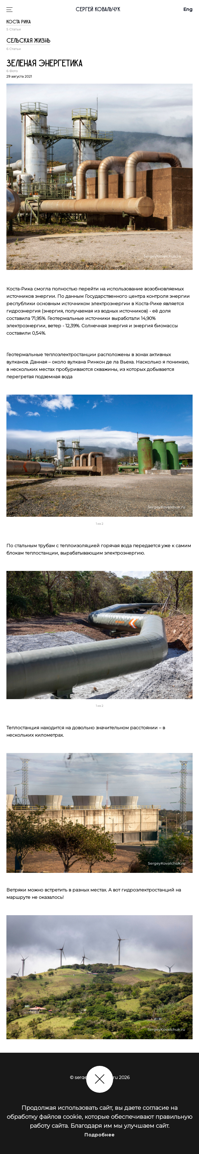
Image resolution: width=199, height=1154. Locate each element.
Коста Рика (18, 21)
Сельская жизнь (28, 41)
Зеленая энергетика (44, 63)
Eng (188, 9)
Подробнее (99, 1135)
